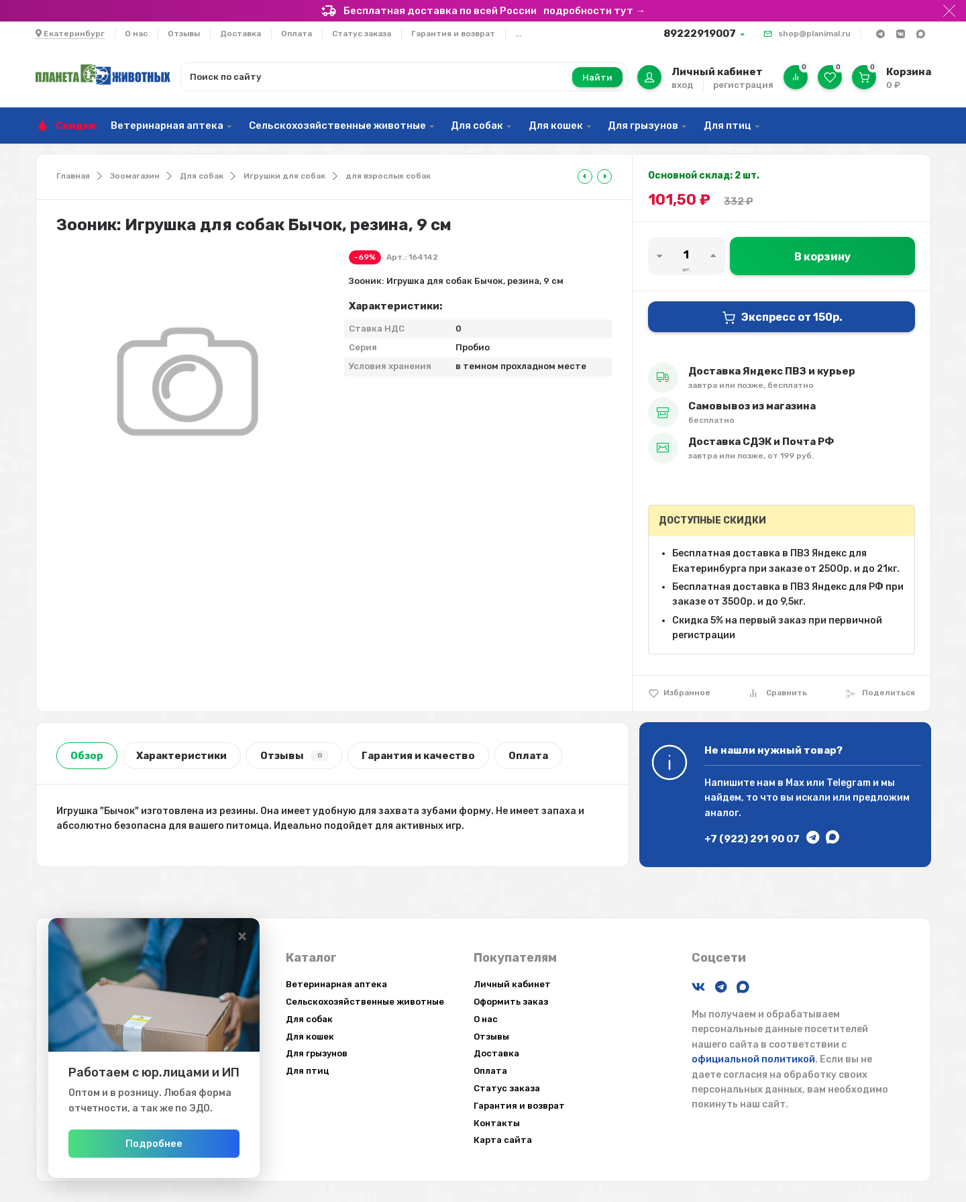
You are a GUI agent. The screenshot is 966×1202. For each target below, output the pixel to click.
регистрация (743, 85)
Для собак (477, 125)
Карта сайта (503, 1140)
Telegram (848, 783)
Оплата (296, 33)
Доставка (240, 33)
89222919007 (699, 34)
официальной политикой (753, 1059)
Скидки (76, 125)
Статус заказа (361, 33)
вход (682, 85)
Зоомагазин (135, 176)
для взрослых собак (388, 176)
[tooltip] (585, 176)
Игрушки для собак (284, 176)
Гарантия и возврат (453, 33)
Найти (597, 77)
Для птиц (727, 125)
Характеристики (181, 756)
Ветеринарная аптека (167, 125)
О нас (136, 33)
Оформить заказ (511, 1002)
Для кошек (556, 125)
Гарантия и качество (418, 756)
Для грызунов (643, 125)
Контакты (497, 1123)
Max (795, 783)
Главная (73, 176)
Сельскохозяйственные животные (337, 125)
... (518, 33)
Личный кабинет (512, 984)
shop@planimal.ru (814, 33)
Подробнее (182, 1144)
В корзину (822, 256)
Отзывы (184, 33)
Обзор (86, 756)
